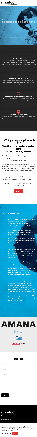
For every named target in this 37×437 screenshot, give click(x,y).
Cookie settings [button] (6, 433)
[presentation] (13, 390)
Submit (5, 395)
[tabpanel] (18, 166)
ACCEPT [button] (15, 433)
